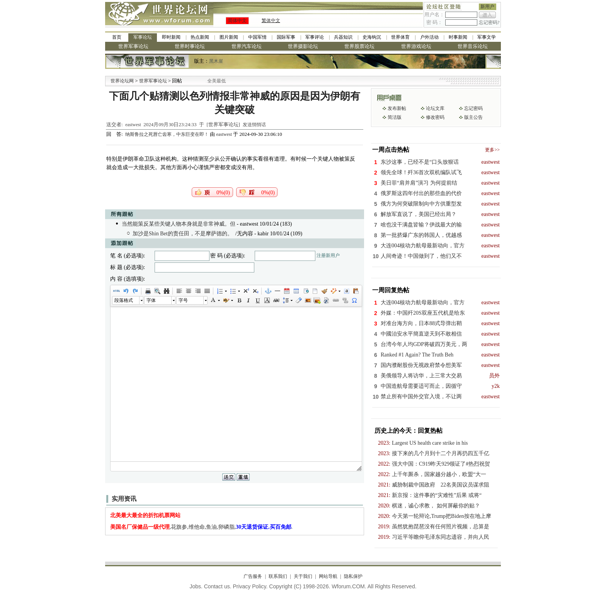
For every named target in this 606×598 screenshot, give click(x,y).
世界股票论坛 (359, 46)
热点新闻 (200, 37)
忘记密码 (473, 108)
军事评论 (314, 37)
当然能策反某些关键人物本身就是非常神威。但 (178, 224)
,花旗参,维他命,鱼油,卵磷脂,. (201, 527)
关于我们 (303, 576)
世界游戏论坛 (416, 46)
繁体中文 (271, 20)
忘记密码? (489, 22)
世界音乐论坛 (473, 46)
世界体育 (400, 37)
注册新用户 (328, 255)
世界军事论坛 (133, 46)
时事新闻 (458, 37)
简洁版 (395, 117)
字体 (151, 300)
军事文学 (486, 37)
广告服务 (252, 576)
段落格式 (123, 300)
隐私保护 (353, 576)
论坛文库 (435, 108)
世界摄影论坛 (303, 46)
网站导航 (328, 576)
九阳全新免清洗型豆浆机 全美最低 (218, 81)
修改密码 (435, 117)
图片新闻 (229, 37)
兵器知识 (343, 37)
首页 (116, 37)
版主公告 (473, 117)
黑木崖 (216, 61)
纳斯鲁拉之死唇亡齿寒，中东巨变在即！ (167, 134)
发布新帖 (397, 108)
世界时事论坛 (190, 46)
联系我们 (278, 576)
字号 (183, 300)
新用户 (487, 6)
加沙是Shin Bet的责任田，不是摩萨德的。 (183, 233)
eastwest (133, 124)
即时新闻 (171, 37)
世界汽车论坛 (247, 46)
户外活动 (429, 37)
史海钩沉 (372, 37)
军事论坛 (142, 37)
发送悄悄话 (254, 124)
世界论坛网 (122, 81)
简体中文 (237, 20)
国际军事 (286, 37)
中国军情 (257, 37)
